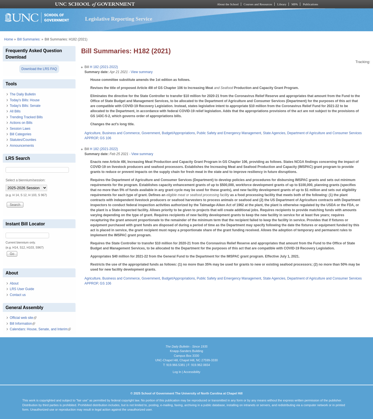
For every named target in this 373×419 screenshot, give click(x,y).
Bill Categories (20, 134)
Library (281, 4)
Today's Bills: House (25, 100)
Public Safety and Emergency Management (229, 133)
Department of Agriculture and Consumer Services (324, 133)
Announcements (22, 146)
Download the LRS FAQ (39, 69)
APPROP (91, 138)
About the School (228, 4)
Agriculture (92, 133)
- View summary (140, 72)
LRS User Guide (22, 289)
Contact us (18, 295)
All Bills (15, 111)
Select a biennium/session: (25, 180)
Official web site (23, 318)
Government (151, 133)
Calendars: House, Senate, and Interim (40, 329)
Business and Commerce (121, 133)
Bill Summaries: (28, 39)
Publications (310, 4)
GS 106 (105, 138)
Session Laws (20, 129)
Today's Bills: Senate (25, 106)
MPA (294, 4)
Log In (177, 372)
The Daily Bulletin (23, 94)
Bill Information (22, 324)
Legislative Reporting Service (118, 19)
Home (8, 39)
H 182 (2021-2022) (104, 67)
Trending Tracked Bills (26, 117)
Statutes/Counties (23, 140)
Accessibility (191, 372)
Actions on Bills (21, 123)
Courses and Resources (258, 4)
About (14, 283)
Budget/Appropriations (178, 133)
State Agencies (274, 133)
